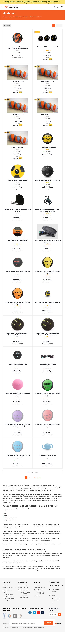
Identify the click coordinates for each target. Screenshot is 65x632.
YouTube (38, 612)
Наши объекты (38, 590)
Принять (48, 622)
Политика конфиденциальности (34, 626)
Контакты (37, 585)
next (42, 478)
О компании (7, 582)
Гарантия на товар (23, 590)
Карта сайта (37, 596)
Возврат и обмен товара (25, 592)
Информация (22, 582)
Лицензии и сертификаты (9, 595)
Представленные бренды (9, 599)
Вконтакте (30, 612)
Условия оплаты (23, 585)
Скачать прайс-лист (40, 587)
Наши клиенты (7, 590)
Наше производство (9, 587)
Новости (5, 585)
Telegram (34, 612)
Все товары (37, 477)
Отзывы (5, 592)
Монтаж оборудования (24, 596)
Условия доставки (23, 587)
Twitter (42, 612)
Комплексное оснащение (40, 592)
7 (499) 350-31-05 (57, 585)
